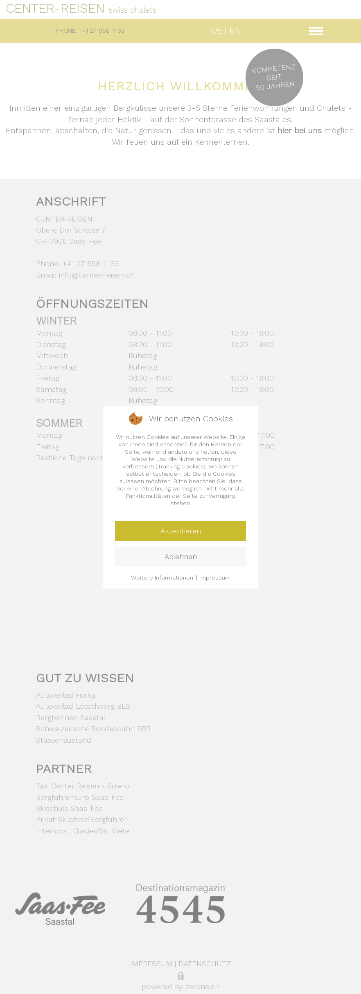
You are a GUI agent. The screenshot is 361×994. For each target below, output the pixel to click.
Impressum (214, 577)
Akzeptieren (180, 530)
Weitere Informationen (162, 577)
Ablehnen (181, 556)
